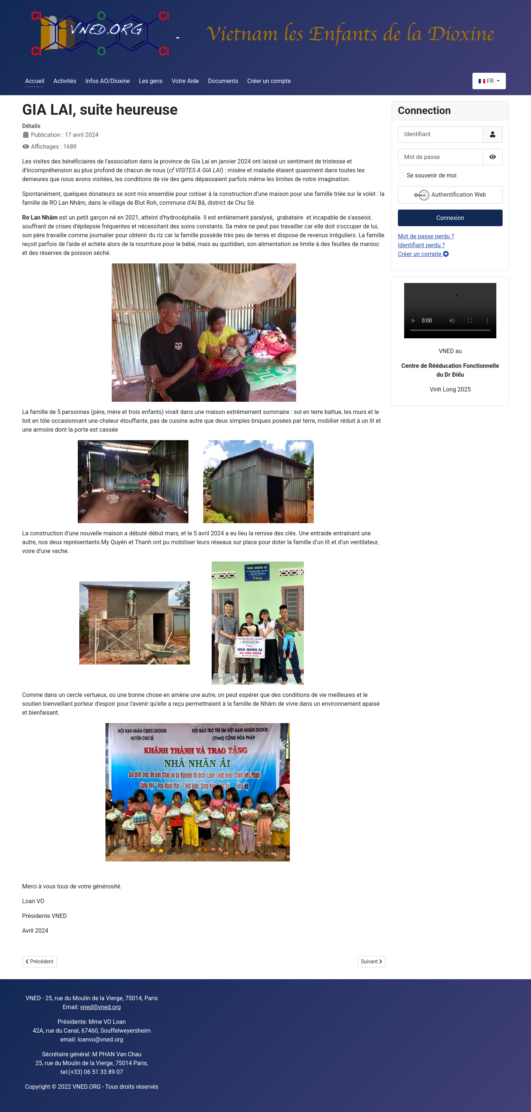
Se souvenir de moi (432, 175)
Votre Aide (185, 80)
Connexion (450, 217)
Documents (223, 80)
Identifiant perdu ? (421, 245)
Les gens (151, 80)
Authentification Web (450, 195)
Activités (64, 80)
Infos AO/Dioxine (107, 80)
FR (487, 80)
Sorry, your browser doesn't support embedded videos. (450, 310)
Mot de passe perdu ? (426, 236)
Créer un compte (269, 80)
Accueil (34, 80)
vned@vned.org (100, 1007)
